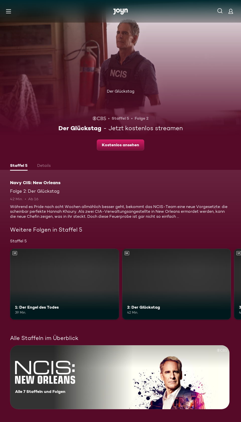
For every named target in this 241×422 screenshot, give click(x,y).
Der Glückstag (120, 91)
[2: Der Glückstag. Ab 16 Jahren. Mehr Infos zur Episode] (176, 284)
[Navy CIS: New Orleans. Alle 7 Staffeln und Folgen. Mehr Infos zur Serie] (119, 377)
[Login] (230, 11)
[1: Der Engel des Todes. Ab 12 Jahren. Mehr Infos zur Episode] (64, 284)
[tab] (19, 166)
